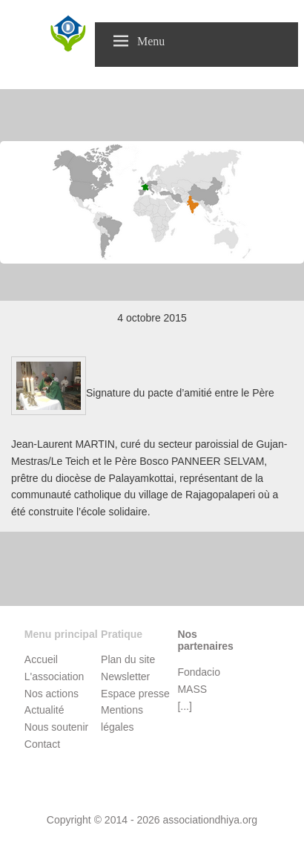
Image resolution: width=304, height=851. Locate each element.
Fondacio (198, 672)
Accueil (41, 659)
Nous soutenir (56, 727)
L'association (54, 676)
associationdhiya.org (209, 820)
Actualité (44, 710)
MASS (192, 689)
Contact (42, 744)
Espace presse (135, 694)
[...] (184, 706)
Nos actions (51, 694)
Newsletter (125, 676)
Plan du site (128, 659)
